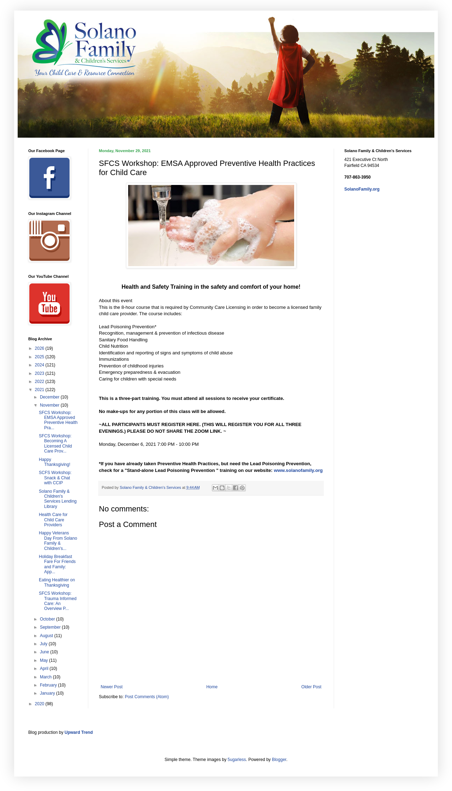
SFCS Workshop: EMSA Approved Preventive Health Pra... (58, 420)
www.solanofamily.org (298, 470)
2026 (40, 348)
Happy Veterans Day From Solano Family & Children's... (58, 541)
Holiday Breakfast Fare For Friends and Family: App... (57, 564)
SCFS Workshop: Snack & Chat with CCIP (55, 477)
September (51, 627)
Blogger (279, 759)
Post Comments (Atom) (147, 696)
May (44, 660)
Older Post (311, 686)
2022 (40, 381)
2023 (40, 373)
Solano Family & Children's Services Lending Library (58, 499)
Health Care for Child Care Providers (53, 519)
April (44, 668)
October (48, 619)
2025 (40, 356)
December (50, 397)
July (44, 643)
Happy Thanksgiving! (54, 462)
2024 (40, 364)
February (49, 685)
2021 (40, 389)
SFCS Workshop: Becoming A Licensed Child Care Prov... (55, 443)
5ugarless (237, 759)
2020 (40, 703)
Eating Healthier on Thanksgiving (57, 582)
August (47, 635)
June (45, 651)
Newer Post (112, 686)
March (46, 677)
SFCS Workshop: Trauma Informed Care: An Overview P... (58, 601)
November (50, 405)
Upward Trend (79, 732)
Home (212, 686)
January (48, 693)
